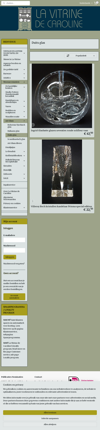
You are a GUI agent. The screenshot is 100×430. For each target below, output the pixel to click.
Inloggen (9, 257)
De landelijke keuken (15, 87)
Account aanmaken (14, 296)
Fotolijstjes (10, 147)
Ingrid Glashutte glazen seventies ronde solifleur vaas (44, 97)
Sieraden (14, 166)
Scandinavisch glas (16, 139)
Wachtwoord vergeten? (13, 263)
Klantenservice (14, 207)
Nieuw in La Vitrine (11, 59)
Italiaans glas (13, 131)
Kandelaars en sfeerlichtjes (15, 101)
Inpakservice (9, 185)
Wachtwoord (9, 246)
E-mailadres (9, 235)
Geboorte (14, 174)
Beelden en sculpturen (15, 111)
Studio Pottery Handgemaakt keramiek (12, 94)
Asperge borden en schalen (12, 64)
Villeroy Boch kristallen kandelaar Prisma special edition (80, 97)
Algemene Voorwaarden (9, 198)
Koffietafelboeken (15, 155)
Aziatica (14, 78)
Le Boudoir (15, 151)
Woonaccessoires (14, 82)
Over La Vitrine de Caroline (11, 192)
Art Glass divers (15, 143)
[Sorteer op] (80, 56)
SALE (14, 178)
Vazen (15, 106)
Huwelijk (7, 170)
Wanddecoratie (15, 116)
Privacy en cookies (11, 203)
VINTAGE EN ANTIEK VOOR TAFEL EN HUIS (14, 53)
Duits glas (12, 135)
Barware (14, 73)
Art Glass (15, 121)
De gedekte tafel (14, 69)
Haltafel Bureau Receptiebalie (15, 161)
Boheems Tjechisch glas (16, 126)
